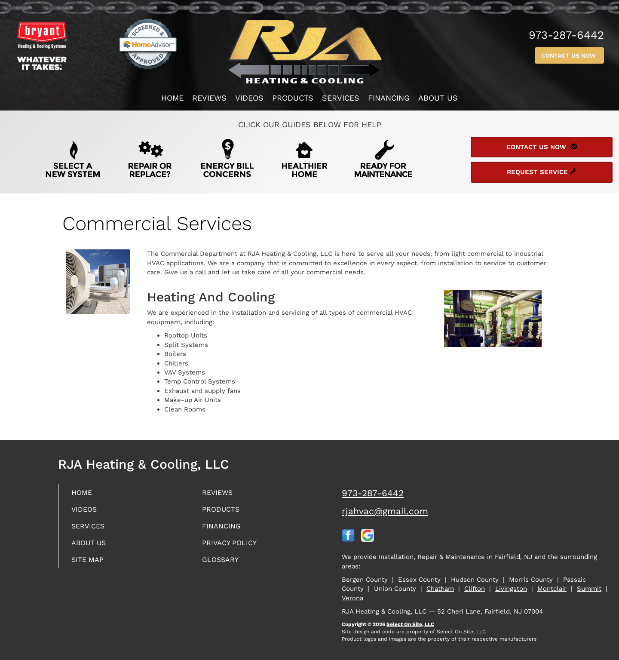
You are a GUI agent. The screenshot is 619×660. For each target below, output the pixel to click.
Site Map (89, 563)
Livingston (511, 588)
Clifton (474, 588)
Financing (389, 97)
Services (340, 97)
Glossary (222, 563)
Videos (249, 97)
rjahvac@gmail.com (385, 511)
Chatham (440, 588)
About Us (438, 97)
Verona (352, 598)
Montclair (552, 588)
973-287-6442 (373, 493)
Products (292, 97)
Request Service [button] (541, 172)
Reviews (209, 97)
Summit (589, 588)
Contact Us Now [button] (569, 55)
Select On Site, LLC (410, 624)
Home (172, 97)
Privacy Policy (232, 545)
